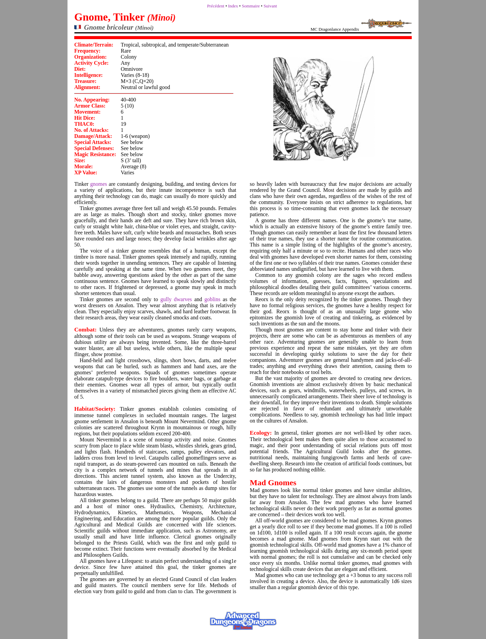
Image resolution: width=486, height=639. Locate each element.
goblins (212, 299)
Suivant (270, 5)
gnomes (98, 184)
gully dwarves (176, 299)
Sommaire (251, 5)
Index (233, 5)
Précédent (215, 5)
